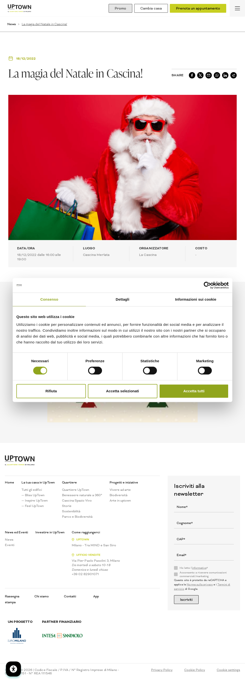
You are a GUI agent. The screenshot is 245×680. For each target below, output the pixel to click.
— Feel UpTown (32, 506)
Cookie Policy (194, 670)
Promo (120, 8)
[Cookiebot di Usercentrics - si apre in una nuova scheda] (207, 285)
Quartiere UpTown (75, 490)
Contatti (70, 596)
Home (9, 482)
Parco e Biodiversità (77, 516)
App (96, 596)
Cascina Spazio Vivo (77, 500)
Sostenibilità (71, 511)
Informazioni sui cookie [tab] (195, 299)
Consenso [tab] (49, 299)
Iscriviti (186, 599)
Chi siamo (41, 596)
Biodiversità (118, 495)
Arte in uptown (120, 500)
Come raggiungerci (86, 532)
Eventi (9, 545)
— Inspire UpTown (34, 500)
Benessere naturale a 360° (82, 495)
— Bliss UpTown (32, 495)
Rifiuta (51, 391)
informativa (199, 568)
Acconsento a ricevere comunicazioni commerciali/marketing (203, 574)
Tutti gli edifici (31, 490)
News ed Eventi (16, 532)
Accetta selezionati (122, 391)
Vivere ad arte (120, 490)
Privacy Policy (162, 670)
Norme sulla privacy (200, 584)
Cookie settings (228, 670)
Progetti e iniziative (124, 482)
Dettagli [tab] (122, 299)
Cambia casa (151, 8)
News (11, 24)
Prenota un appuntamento (198, 8)
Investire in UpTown (49, 532)
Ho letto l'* (194, 568)
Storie (66, 506)
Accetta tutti (193, 391)
